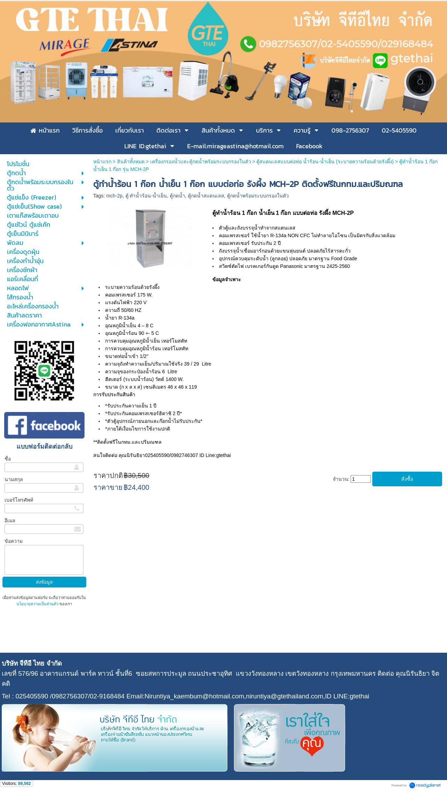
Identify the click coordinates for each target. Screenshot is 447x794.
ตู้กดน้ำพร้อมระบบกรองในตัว (258, 195)
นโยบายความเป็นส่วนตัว (37, 604)
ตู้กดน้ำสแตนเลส (206, 195)
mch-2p (114, 195)
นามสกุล (14, 479)
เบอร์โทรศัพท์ (19, 500)
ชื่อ (8, 459)
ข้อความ (14, 541)
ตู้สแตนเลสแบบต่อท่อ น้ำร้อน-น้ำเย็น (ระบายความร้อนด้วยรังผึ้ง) (325, 161)
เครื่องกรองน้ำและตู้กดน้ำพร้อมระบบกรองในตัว (200, 161)
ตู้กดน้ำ (177, 195)
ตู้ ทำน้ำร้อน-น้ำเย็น (146, 195)
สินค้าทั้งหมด (131, 161)
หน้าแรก (102, 161)
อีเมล (10, 520)
